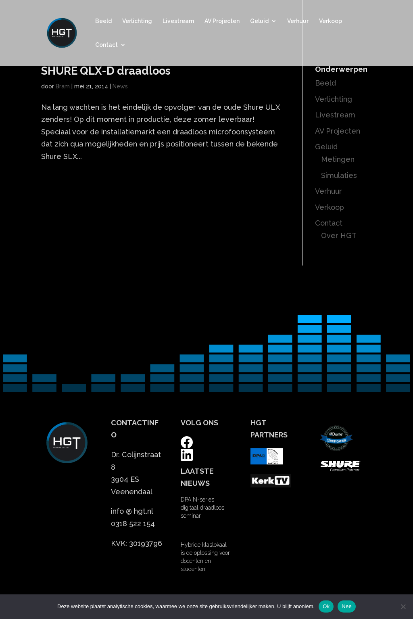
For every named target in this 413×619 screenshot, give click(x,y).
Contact (106, 45)
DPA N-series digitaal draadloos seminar (202, 507)
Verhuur (298, 21)
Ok (326, 606)
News (120, 86)
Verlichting (137, 21)
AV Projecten (222, 21)
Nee (347, 606)
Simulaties (339, 175)
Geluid (259, 21)
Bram (63, 86)
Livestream (178, 21)
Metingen (338, 159)
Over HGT (339, 235)
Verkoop (330, 21)
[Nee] (403, 606)
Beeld (103, 21)
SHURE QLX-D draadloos (106, 71)
